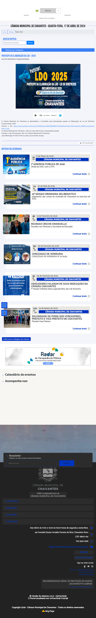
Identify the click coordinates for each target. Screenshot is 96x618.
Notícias (11, 32)
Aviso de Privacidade (86, 575)
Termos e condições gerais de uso (81, 570)
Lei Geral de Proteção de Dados (81, 587)
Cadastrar (66, 463)
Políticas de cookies (87, 572)
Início (4, 32)
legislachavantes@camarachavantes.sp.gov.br (68, 547)
